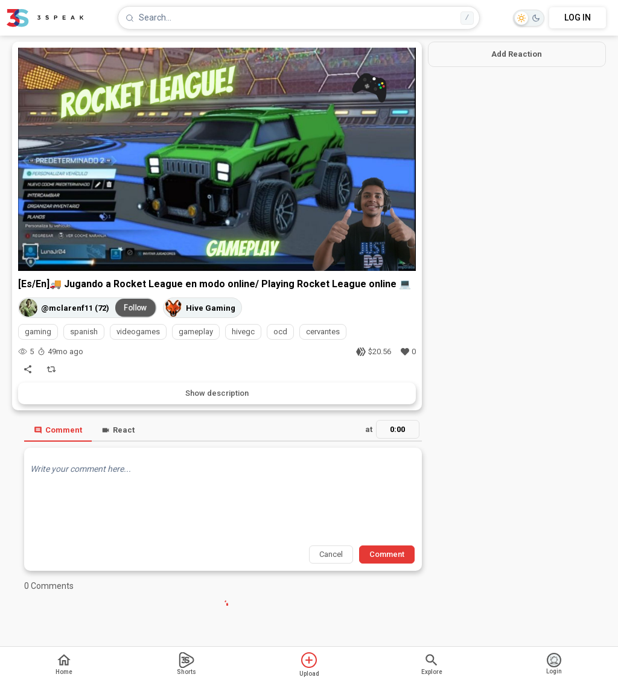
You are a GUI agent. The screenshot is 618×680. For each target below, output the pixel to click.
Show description (217, 393)
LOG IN (577, 17)
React (118, 429)
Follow (135, 308)
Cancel (331, 554)
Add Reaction (516, 54)
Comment (58, 429)
